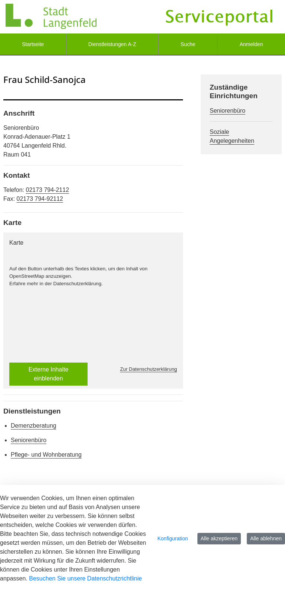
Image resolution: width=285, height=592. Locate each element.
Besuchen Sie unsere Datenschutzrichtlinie (85, 578)
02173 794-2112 (47, 190)
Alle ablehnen (266, 538)
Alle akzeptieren (219, 538)
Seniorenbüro (28, 440)
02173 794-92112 (40, 199)
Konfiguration (172, 538)
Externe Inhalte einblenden (49, 374)
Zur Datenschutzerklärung (148, 369)
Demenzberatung (33, 425)
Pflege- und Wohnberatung (46, 454)
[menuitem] (33, 44)
